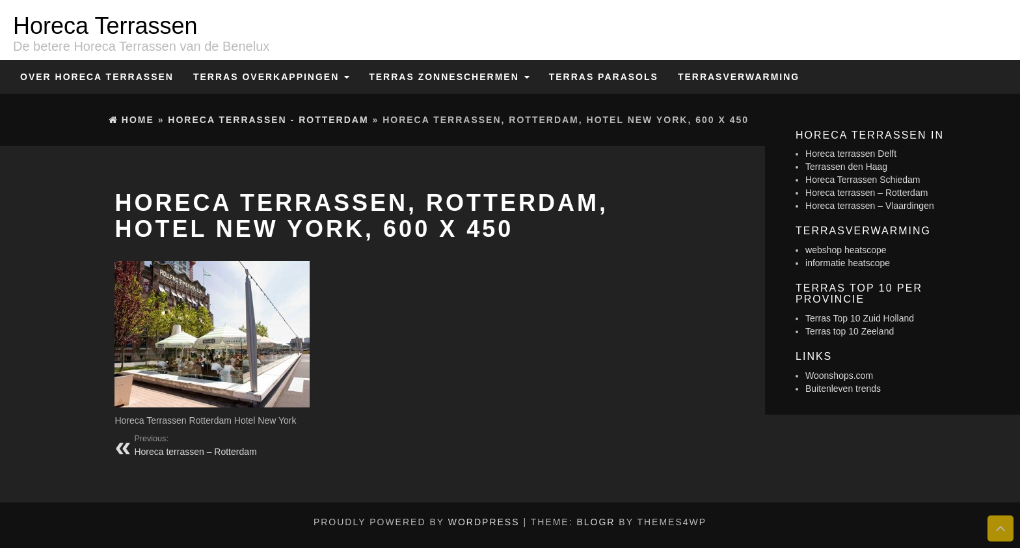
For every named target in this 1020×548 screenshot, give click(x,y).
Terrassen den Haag (846, 166)
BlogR (595, 522)
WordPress (484, 522)
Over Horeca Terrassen (97, 77)
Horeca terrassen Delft (850, 153)
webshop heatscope (846, 250)
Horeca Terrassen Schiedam (862, 179)
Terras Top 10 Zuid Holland (859, 318)
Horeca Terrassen (105, 25)
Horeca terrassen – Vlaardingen (869, 205)
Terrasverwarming (738, 77)
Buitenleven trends (843, 388)
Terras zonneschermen (449, 77)
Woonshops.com (839, 375)
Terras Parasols (603, 77)
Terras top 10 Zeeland (849, 331)
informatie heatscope (847, 263)
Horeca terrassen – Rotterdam (866, 192)
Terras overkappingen (271, 77)
